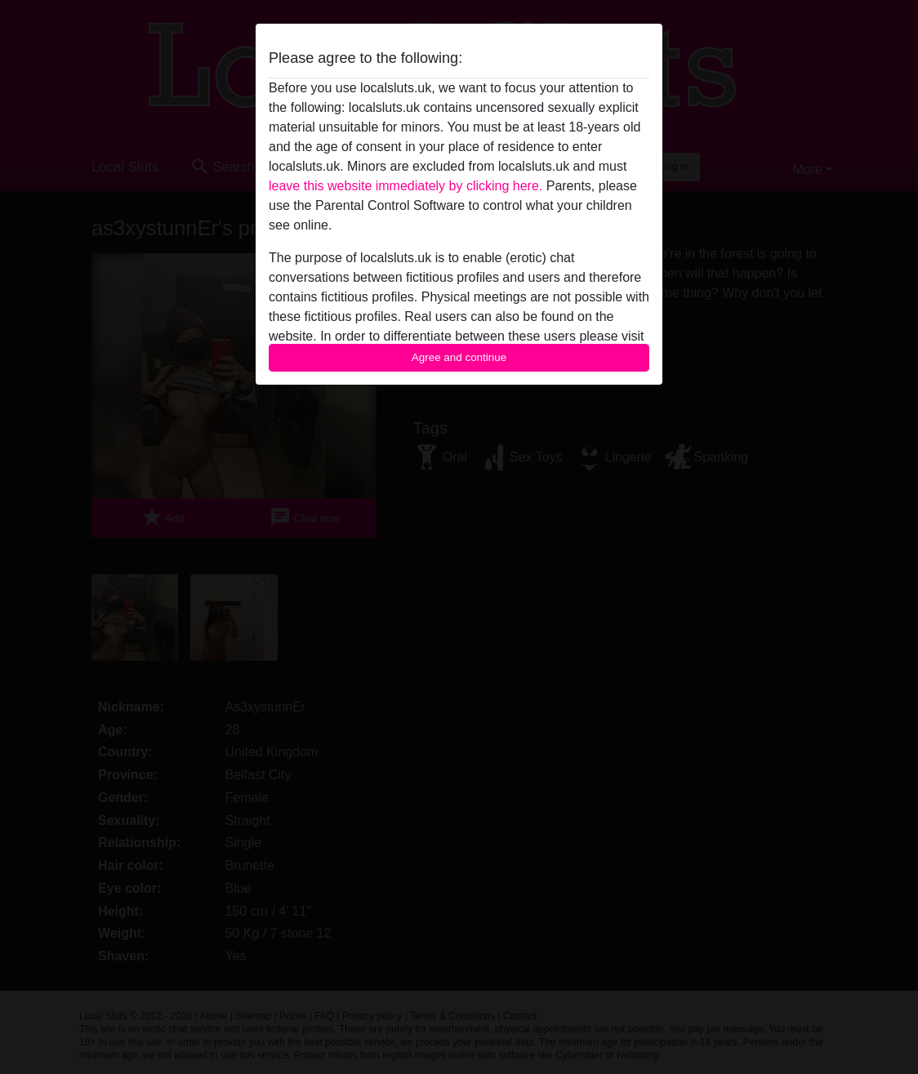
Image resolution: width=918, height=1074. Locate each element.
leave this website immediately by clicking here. (405, 186)
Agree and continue (459, 357)
